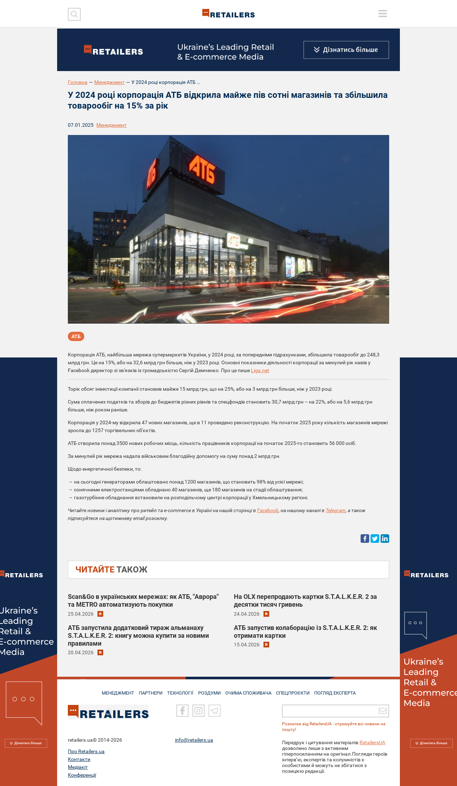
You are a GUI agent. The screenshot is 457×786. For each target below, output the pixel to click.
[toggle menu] (382, 13)
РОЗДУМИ (209, 690)
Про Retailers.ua (86, 751)
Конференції (82, 775)
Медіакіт (78, 767)
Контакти (79, 759)
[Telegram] (215, 711)
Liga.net (260, 370)
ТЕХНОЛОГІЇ (179, 690)
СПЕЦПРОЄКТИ (296, 690)
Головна (77, 82)
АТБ (76, 337)
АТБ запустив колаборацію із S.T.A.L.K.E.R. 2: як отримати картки (305, 631)
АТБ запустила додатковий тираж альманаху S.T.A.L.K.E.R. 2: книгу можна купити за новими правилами (138, 635)
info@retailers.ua (194, 740)
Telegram (336, 510)
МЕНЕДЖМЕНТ (111, 690)
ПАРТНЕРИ (147, 690)
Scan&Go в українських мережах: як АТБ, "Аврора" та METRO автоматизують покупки (143, 600)
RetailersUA (372, 742)
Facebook (267, 510)
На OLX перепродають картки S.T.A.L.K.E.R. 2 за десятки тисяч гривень (305, 600)
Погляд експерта (341, 690)
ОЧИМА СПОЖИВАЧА (250, 690)
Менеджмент (109, 82)
